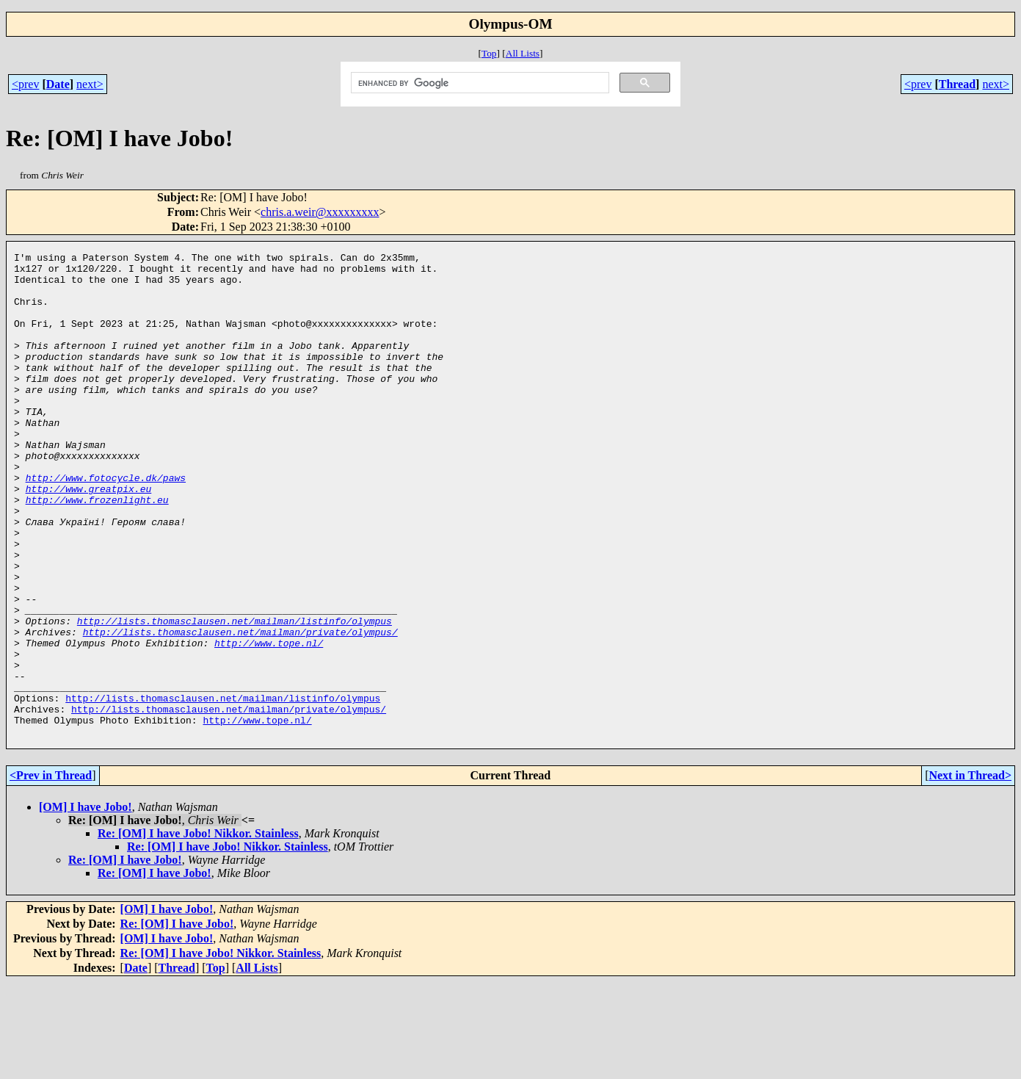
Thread (957, 84)
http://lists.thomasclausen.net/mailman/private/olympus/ (240, 708)
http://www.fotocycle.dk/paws (106, 523)
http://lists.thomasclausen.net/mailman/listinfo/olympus (234, 695)
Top (489, 53)
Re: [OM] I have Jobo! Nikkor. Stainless (198, 930)
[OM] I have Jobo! (85, 904)
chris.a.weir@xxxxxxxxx (320, 212)
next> (89, 84)
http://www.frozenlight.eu (97, 550)
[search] (478, 83)
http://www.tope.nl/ (268, 722)
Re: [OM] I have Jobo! (125, 956)
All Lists (522, 53)
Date (58, 84)
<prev (25, 84)
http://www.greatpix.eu (89, 537)
